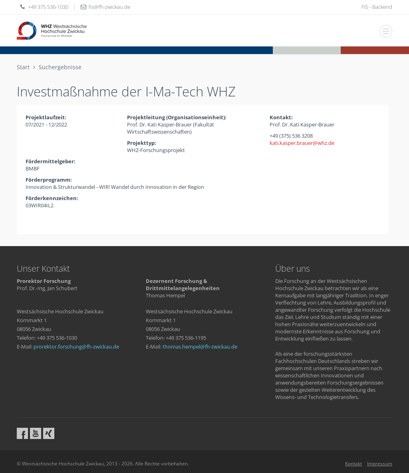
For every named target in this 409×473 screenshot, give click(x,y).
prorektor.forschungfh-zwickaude (76, 346)
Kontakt (353, 463)
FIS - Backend (376, 6)
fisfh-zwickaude (109, 6)
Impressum (379, 463)
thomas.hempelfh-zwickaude (200, 346)
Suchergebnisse (60, 67)
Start (23, 67)
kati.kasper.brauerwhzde (302, 142)
